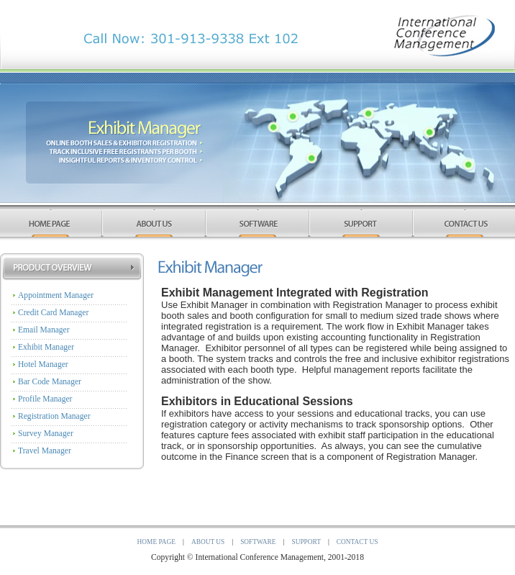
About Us (207, 541)
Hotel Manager (43, 364)
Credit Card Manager (53, 312)
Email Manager (44, 330)
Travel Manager (44, 451)
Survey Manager (45, 433)
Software (257, 541)
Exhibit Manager (46, 347)
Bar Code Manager (49, 381)
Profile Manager (45, 399)
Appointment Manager (56, 295)
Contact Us (357, 541)
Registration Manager (54, 416)
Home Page (156, 541)
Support (306, 541)
